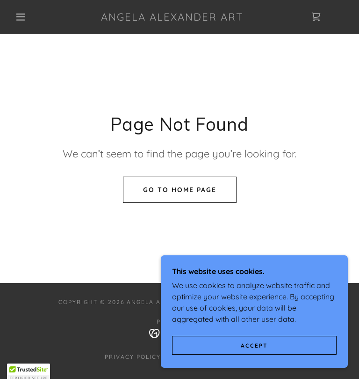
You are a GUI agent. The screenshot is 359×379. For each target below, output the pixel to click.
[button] (20, 16)
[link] (172, 17)
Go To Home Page (179, 190)
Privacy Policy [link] (133, 356)
